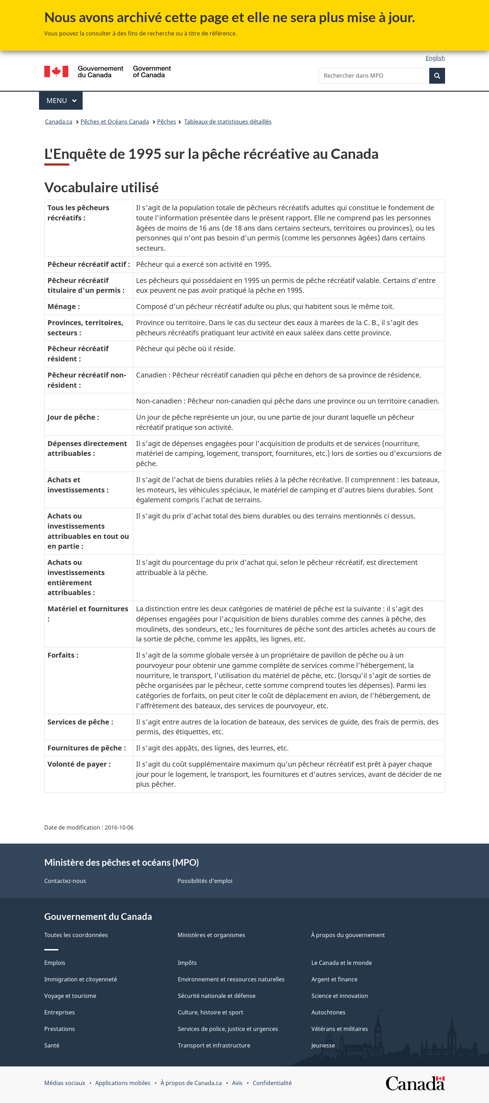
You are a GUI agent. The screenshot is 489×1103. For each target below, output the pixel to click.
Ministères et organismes (211, 935)
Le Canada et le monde (341, 963)
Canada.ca (58, 121)
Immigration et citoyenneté (80, 979)
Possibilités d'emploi (205, 881)
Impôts (187, 963)
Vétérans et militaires (339, 1029)
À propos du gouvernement (348, 935)
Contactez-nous (65, 881)
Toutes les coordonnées (76, 935)
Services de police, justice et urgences (228, 1029)
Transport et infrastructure (214, 1045)
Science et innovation (339, 996)
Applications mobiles (122, 1083)
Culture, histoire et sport (210, 1012)
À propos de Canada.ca (191, 1083)
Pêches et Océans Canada (115, 121)
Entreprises (59, 1012)
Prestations (59, 1029)
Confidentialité (272, 1083)
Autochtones (328, 1012)
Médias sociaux (64, 1083)
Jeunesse (323, 1045)
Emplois (54, 963)
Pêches (166, 121)
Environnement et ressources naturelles (231, 979)
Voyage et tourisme (70, 996)
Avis (237, 1083)
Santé (51, 1045)
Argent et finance (334, 979)
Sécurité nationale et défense (217, 996)
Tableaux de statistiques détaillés (228, 121)
